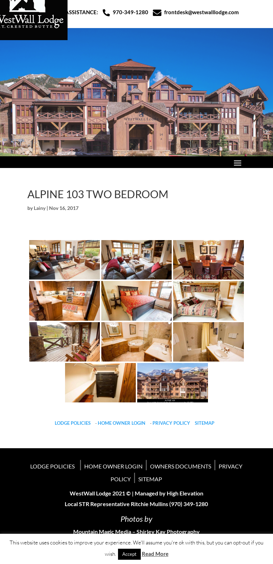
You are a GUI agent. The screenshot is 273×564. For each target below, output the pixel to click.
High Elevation (185, 493)
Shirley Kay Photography (168, 531)
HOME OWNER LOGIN (121, 423)
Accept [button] (129, 554)
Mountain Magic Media (102, 531)
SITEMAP (204, 423)
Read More (155, 554)
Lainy (40, 208)
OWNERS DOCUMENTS (180, 466)
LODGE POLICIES (73, 423)
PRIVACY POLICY (171, 423)
